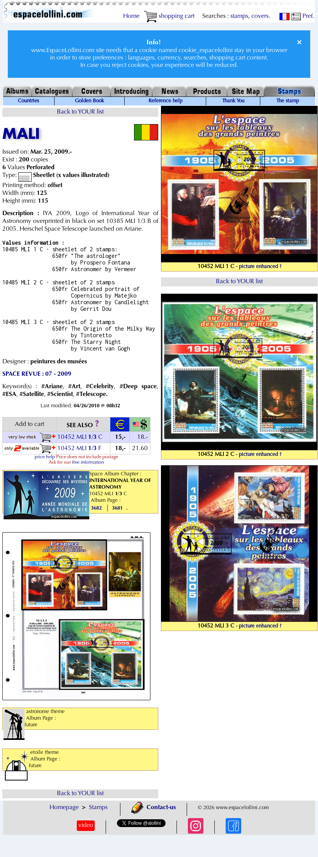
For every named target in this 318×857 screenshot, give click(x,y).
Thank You (233, 101)
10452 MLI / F (79, 448)
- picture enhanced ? (258, 267)
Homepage (64, 807)
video (85, 825)
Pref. (302, 16)
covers (260, 16)
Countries (28, 101)
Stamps (98, 807)
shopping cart (169, 16)
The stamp (287, 101)
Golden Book (89, 101)
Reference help (165, 101)
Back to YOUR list (80, 112)
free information (88, 462)
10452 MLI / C (79, 437)
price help (45, 457)
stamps (239, 16)
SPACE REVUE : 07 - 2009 (36, 374)
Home (131, 16)
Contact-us (153, 807)
